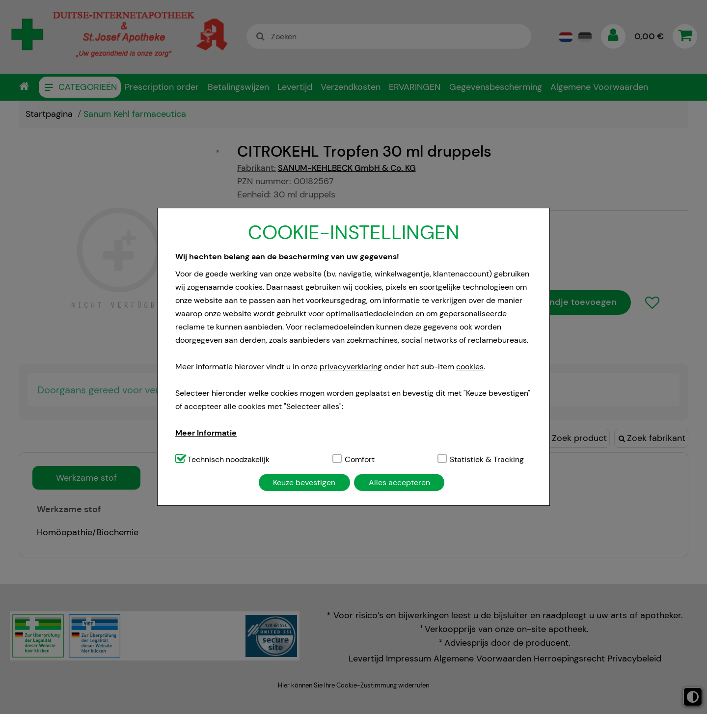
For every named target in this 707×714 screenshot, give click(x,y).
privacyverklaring (351, 366)
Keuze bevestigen (304, 482)
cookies (470, 366)
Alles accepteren (399, 482)
